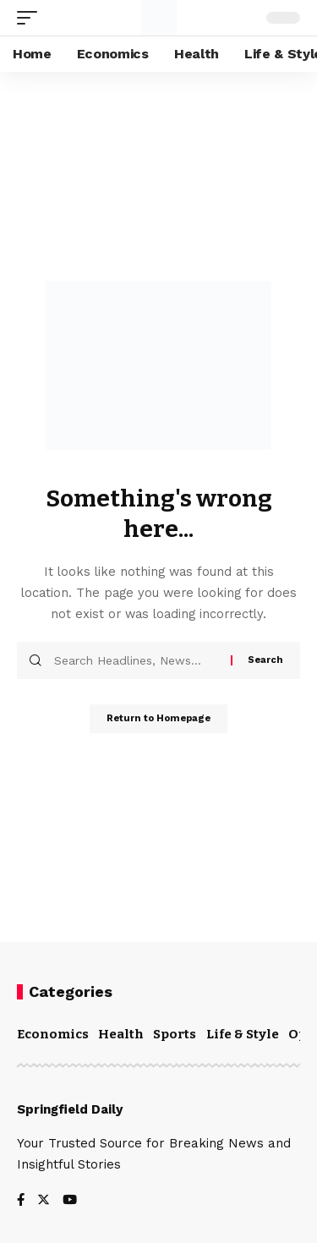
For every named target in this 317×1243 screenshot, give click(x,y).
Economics (53, 1034)
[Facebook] (21, 1201)
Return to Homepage (158, 718)
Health (121, 1034)
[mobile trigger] (31, 18)
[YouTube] (70, 1201)
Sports (174, 1034)
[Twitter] (43, 1201)
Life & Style (242, 1034)
